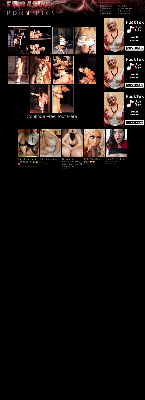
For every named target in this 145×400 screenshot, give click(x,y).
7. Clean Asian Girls (125, 11)
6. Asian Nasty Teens (125, 8)
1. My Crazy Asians (106, 6)
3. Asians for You (106, 11)
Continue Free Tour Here (52, 116)
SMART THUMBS (77, 347)
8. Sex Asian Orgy (124, 13)
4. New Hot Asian (106, 13)
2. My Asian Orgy (106, 8)
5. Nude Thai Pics (124, 6)
